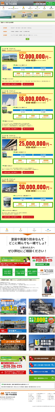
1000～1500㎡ (23, 27)
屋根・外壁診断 (51, 398)
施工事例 (44, 9)
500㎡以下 (13, 27)
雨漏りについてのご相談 (41, 371)
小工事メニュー (51, 395)
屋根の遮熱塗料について (41, 393)
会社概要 (30, 395)
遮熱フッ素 (25, 35)
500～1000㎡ (17, 27)
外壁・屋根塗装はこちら (41, 378)
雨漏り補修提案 (51, 396)
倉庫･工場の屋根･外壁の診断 (42, 365)
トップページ (31, 393)
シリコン (35, 35)
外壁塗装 (12, 31)
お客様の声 (34, 231)
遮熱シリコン (30, 35)
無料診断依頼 (42, 264)
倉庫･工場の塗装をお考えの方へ (13, 9)
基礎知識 (30, 401)
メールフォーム (50, 3)
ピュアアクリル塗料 (14, 35)
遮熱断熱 (20, 35)
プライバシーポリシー (41, 399)
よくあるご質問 (31, 398)
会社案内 (23, 9)
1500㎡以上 (29, 27)
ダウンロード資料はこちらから (15, 372)
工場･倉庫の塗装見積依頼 (41, 358)
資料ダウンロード (51, 399)
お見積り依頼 (51, 9)
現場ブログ (39, 398)
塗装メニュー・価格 (52, 393)
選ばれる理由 (31, 396)
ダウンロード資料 (48, 231)
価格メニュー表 (37, 9)
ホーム (3, 9)
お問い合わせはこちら (28, 84)
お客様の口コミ (30, 9)
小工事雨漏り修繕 (26, 31)
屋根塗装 (16, 31)
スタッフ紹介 (31, 399)
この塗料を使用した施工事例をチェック (12, 84)
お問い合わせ (40, 401)
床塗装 (20, 31)
